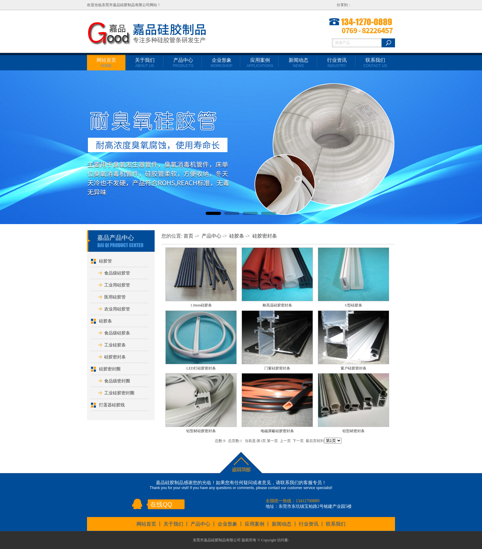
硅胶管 (105, 261)
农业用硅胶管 (117, 309)
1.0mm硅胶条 (201, 305)
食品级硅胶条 (117, 333)
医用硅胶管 (115, 297)
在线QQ (161, 504)
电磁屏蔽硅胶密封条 (277, 431)
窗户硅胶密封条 (353, 368)
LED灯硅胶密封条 (200, 368)
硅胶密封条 (115, 357)
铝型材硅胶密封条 (201, 431)
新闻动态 (298, 62)
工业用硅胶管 (117, 285)
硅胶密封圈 (109, 369)
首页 (188, 236)
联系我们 (375, 62)
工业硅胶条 (115, 345)
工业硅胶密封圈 (119, 393)
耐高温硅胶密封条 (277, 305)
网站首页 (106, 62)
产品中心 (183, 62)
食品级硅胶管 (117, 273)
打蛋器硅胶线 (112, 405)
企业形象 (221, 62)
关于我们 (145, 62)
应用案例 (260, 62)
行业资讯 (337, 62)
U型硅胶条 (353, 305)
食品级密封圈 (117, 381)
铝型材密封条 (353, 431)
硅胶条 (105, 321)
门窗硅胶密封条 (277, 368)
